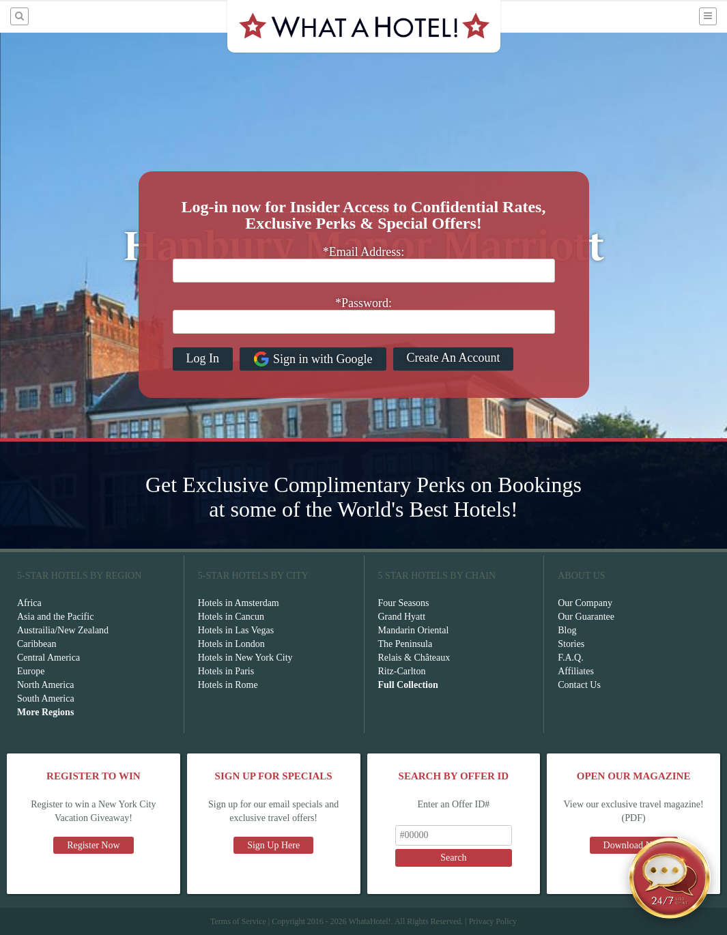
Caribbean (37, 644)
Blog (567, 630)
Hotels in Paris (226, 671)
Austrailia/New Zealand (63, 630)
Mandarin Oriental (413, 630)
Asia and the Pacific (55, 617)
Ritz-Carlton (402, 671)
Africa (29, 603)
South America (45, 698)
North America (45, 685)
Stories (571, 644)
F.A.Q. (570, 657)
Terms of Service (238, 921)
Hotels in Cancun (231, 617)
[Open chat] (670, 878)
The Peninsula (405, 644)
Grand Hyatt (402, 617)
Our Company (585, 603)
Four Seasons (403, 603)
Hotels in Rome (228, 685)
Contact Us (579, 685)
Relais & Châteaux (414, 657)
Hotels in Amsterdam (238, 603)
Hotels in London (231, 644)
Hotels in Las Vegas (236, 630)
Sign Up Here (273, 845)
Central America (48, 657)
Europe (30, 671)
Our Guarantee (586, 617)
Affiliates (576, 671)
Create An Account (453, 357)
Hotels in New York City (245, 657)
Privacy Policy (493, 921)
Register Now (93, 845)
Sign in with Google (313, 359)
